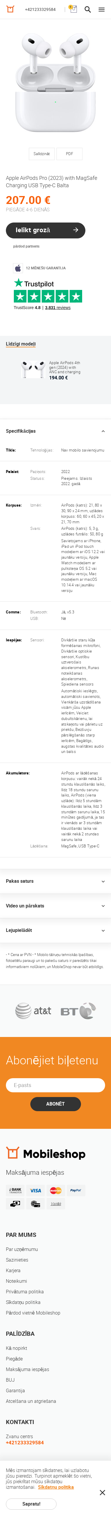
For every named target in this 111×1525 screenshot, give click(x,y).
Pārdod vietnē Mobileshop (33, 1313)
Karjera (13, 1270)
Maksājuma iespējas (27, 1369)
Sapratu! (31, 1504)
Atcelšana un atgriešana (31, 1401)
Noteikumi (16, 1281)
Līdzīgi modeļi (21, 344)
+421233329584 (40, 9)
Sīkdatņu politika (23, 1302)
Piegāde (14, 1359)
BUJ (10, 1380)
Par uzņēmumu (22, 1249)
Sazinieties (17, 1260)
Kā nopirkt (16, 1348)
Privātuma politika (25, 1292)
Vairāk (56, 1204)
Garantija (15, 1390)
